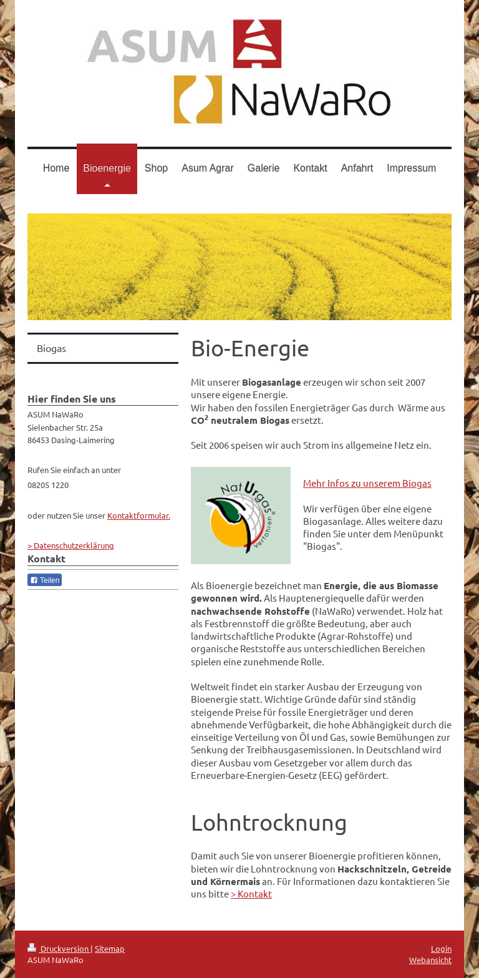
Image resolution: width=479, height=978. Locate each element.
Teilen (44, 580)
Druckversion (58, 948)
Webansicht (430, 959)
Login (441, 948)
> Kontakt (251, 893)
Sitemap (110, 948)
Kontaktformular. (138, 515)
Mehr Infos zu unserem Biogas (367, 483)
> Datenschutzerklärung (70, 545)
